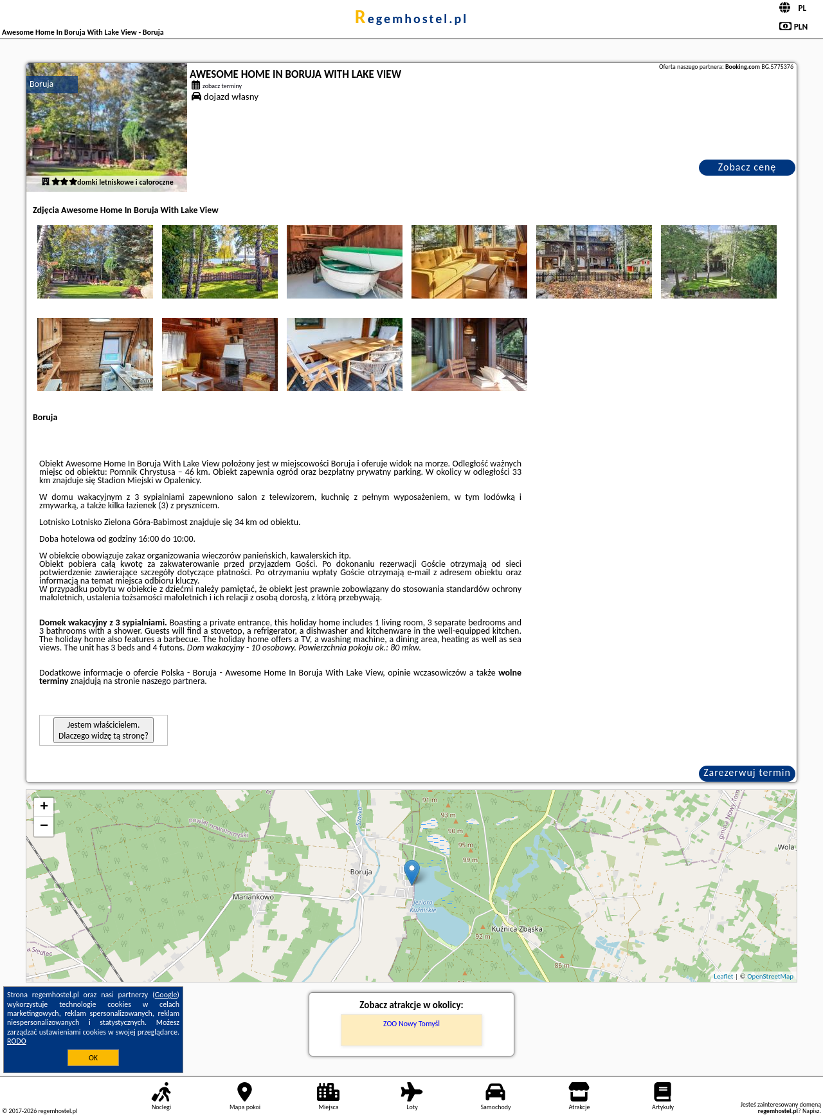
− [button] (44, 826)
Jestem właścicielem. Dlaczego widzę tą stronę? (104, 730)
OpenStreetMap (770, 976)
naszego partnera (172, 681)
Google (166, 994)
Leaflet (723, 976)
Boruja (41, 83)
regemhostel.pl (411, 18)
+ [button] (44, 807)
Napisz (811, 1111)
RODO (16, 1041)
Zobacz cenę (747, 167)
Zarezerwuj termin (747, 772)
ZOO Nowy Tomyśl (411, 1023)
